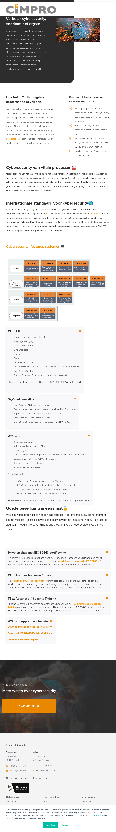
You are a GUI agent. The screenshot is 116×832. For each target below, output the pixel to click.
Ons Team (86, 801)
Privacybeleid (97, 815)
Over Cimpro (88, 797)
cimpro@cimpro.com (19, 770)
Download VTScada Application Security (30, 626)
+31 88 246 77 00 (18, 766)
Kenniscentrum (52, 797)
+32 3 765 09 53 (44, 765)
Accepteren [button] (50, 825)
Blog (46, 801)
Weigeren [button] (66, 825)
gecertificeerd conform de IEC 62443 (77, 561)
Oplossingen (13, 797)
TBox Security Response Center (29, 580)
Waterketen (11, 801)
